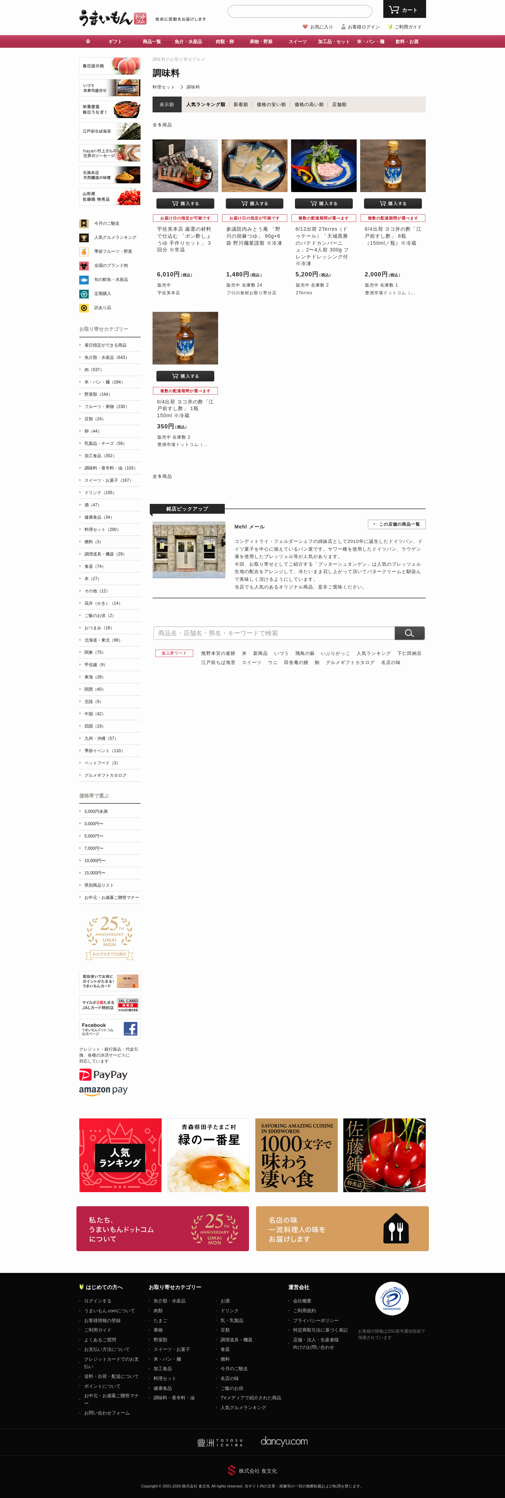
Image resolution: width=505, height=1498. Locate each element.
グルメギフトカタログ (350, 662)
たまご (160, 1320)
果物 (158, 1330)
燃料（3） (94, 541)
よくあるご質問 (100, 1339)
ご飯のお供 (232, 1388)
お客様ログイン (364, 26)
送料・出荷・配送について (111, 1376)
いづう (281, 653)
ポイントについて (102, 1386)
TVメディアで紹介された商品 (251, 1397)
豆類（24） (95, 418)
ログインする (98, 1300)
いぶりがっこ (335, 653)
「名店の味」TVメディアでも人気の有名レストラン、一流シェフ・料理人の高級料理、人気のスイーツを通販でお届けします (342, 1228)
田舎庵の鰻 (296, 662)
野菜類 (160, 1339)
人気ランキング (374, 653)
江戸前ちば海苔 (218, 662)
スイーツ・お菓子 (172, 1349)
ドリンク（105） (101, 492)
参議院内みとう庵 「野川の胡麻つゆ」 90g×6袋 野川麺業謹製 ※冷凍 (254, 235)
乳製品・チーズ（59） (106, 443)
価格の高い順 (309, 104)
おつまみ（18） (99, 627)
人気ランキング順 (205, 104)
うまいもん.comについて (109, 1310)
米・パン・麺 (370, 41)
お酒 (225, 1300)
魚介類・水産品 (170, 1300)
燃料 (225, 1359)
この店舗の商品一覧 (399, 524)
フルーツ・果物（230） (107, 406)
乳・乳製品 (232, 1320)
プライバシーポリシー (316, 1320)
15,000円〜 (95, 872)
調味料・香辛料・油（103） (111, 468)
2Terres (304, 292)
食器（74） (95, 566)
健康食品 (163, 1388)
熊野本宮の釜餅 (218, 653)
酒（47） (93, 504)
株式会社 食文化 (258, 1471)
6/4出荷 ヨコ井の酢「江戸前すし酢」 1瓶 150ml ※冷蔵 (185, 408)
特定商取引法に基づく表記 (320, 1330)
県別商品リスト (99, 885)
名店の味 (391, 662)
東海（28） (95, 677)
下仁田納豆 (409, 653)
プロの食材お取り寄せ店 (252, 292)
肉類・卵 (225, 41)
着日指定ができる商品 (106, 345)
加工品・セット (334, 41)
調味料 (193, 87)
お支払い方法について (107, 1349)
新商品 (260, 653)
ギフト (115, 41)
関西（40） (95, 689)
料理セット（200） (103, 529)
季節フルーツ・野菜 (113, 251)
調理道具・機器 (236, 1339)
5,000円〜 (94, 836)
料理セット (164, 87)
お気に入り (321, 26)
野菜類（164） (99, 394)
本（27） (93, 578)
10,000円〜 (95, 860)
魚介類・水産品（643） (107, 357)
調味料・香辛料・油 (174, 1397)
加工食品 (163, 1368)
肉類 (158, 1310)
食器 (225, 1349)
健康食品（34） (99, 517)
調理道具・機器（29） (106, 554)
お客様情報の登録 (102, 1320)
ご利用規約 (304, 1310)
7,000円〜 (94, 848)
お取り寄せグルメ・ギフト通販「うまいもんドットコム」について (162, 1228)
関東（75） (95, 652)
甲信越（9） (96, 664)
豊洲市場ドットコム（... (390, 292)
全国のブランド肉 (111, 265)
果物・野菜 (261, 41)
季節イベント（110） (105, 750)
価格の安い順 (271, 104)
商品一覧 (152, 41)
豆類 (225, 1330)
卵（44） (93, 431)
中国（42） (95, 713)
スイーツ (298, 41)
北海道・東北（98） (104, 640)
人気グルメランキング (115, 237)
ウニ (273, 662)
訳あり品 (102, 307)
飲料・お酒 (407, 41)
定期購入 (102, 293)
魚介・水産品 (188, 41)
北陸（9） (94, 701)
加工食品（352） (101, 455)
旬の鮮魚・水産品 (111, 279)
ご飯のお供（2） (100, 615)
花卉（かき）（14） (104, 603)
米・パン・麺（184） (105, 382)
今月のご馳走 (107, 223)
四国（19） (95, 726)
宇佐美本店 (168, 292)
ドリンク (230, 1310)
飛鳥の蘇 (305, 653)
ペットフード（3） (103, 763)
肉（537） (94, 369)
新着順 (241, 104)
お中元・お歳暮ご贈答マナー (112, 897)
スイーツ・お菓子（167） (109, 480)
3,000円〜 (94, 823)
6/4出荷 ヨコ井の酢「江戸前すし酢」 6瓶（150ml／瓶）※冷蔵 (393, 235)
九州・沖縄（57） (102, 738)
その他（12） (97, 591)
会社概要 (302, 1300)
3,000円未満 (96, 811)
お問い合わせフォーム (107, 1412)
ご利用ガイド (408, 26)
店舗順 (339, 104)
